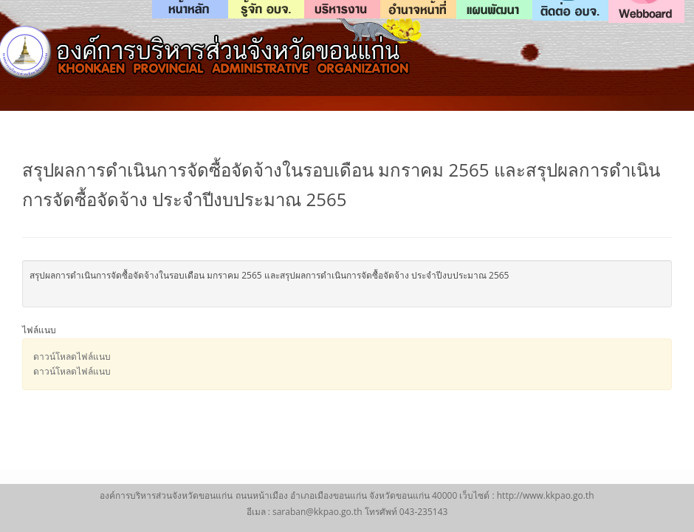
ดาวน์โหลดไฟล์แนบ (72, 356)
